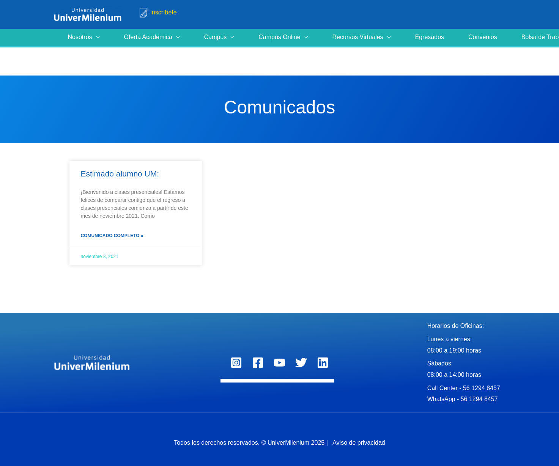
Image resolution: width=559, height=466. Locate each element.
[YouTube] (279, 362)
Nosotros (80, 37)
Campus (215, 37)
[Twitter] (301, 362)
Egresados (429, 37)
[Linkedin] (322, 362)
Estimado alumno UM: (120, 173)
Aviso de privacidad (358, 442)
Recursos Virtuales (357, 37)
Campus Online (279, 37)
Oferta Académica (148, 37)
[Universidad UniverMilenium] (87, 14)
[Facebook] (258, 362)
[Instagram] (236, 362)
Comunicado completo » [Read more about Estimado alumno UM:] (112, 235)
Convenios (482, 37)
